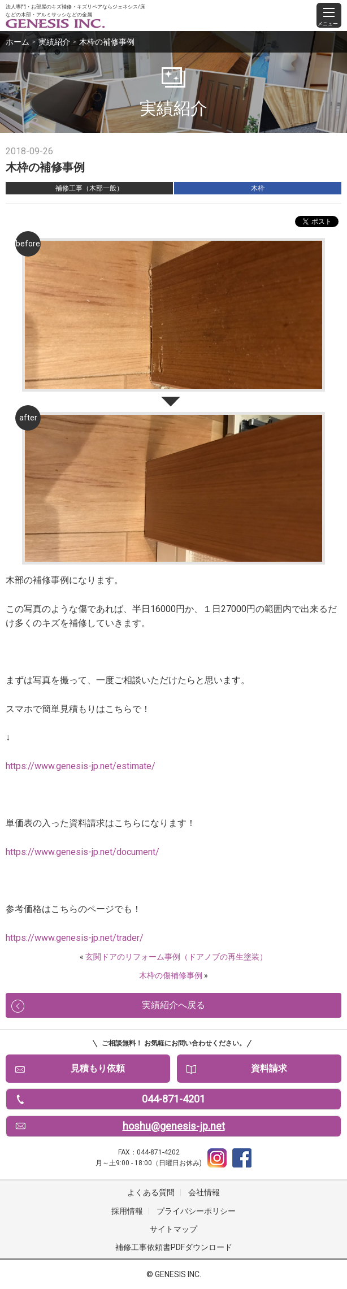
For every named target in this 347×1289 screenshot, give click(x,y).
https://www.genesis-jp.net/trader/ (75, 937)
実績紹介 (54, 41)
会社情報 (204, 1192)
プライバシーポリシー (196, 1211)
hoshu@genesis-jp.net (174, 1126)
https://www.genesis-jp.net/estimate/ (80, 766)
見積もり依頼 (98, 1068)
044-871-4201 (173, 1099)
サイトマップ (173, 1229)
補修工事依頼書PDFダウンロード (173, 1247)
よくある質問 (151, 1192)
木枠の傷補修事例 (170, 975)
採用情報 (127, 1211)
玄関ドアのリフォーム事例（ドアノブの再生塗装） (176, 956)
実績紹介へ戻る (173, 1005)
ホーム (17, 41)
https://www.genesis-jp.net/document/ (82, 852)
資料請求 (269, 1068)
